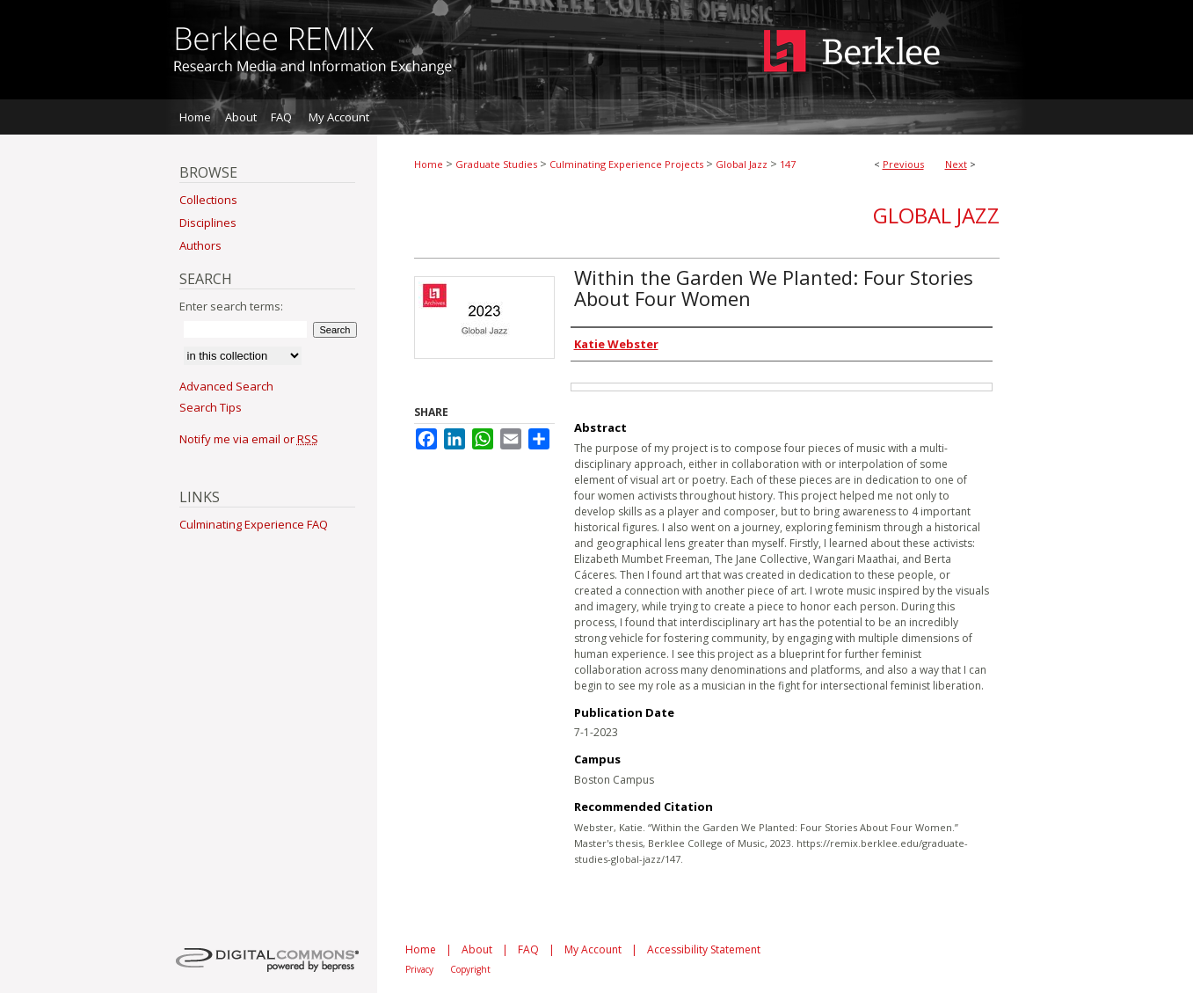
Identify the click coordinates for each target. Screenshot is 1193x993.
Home (428, 164)
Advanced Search (226, 386)
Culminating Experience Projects (626, 164)
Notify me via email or (248, 439)
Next (956, 164)
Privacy (419, 969)
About (477, 949)
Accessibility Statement (703, 949)
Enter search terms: (231, 306)
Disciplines (207, 222)
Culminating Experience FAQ (253, 524)
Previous (903, 164)
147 (788, 164)
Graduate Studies (496, 164)
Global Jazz (741, 164)
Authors (200, 245)
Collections (208, 200)
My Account (593, 949)
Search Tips (210, 407)
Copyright (470, 969)
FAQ (528, 949)
